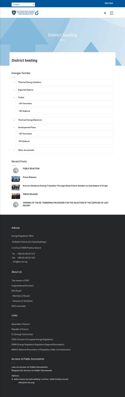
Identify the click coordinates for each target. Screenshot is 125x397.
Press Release (29, 177)
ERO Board (16, 291)
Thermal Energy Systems (29, 82)
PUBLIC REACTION (31, 168)
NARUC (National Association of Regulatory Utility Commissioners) (41, 350)
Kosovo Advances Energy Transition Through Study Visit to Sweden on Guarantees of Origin (65, 186)
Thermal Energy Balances (30, 120)
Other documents (26, 150)
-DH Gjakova (24, 141)
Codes (21, 97)
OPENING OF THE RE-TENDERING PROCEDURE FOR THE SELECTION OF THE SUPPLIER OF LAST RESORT (65, 204)
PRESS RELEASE (30, 194)
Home (62, 40)
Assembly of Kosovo (21, 324)
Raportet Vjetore (25, 90)
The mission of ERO (20, 280)
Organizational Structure (23, 286)
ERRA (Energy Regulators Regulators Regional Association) (38, 344)
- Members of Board (21, 296)
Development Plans (27, 127)
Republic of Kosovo (20, 329)
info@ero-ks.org (20, 262)
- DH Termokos (25, 103)
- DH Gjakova (24, 111)
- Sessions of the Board (22, 301)
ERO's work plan (19, 306)
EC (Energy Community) (22, 334)
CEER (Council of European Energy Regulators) (32, 339)
